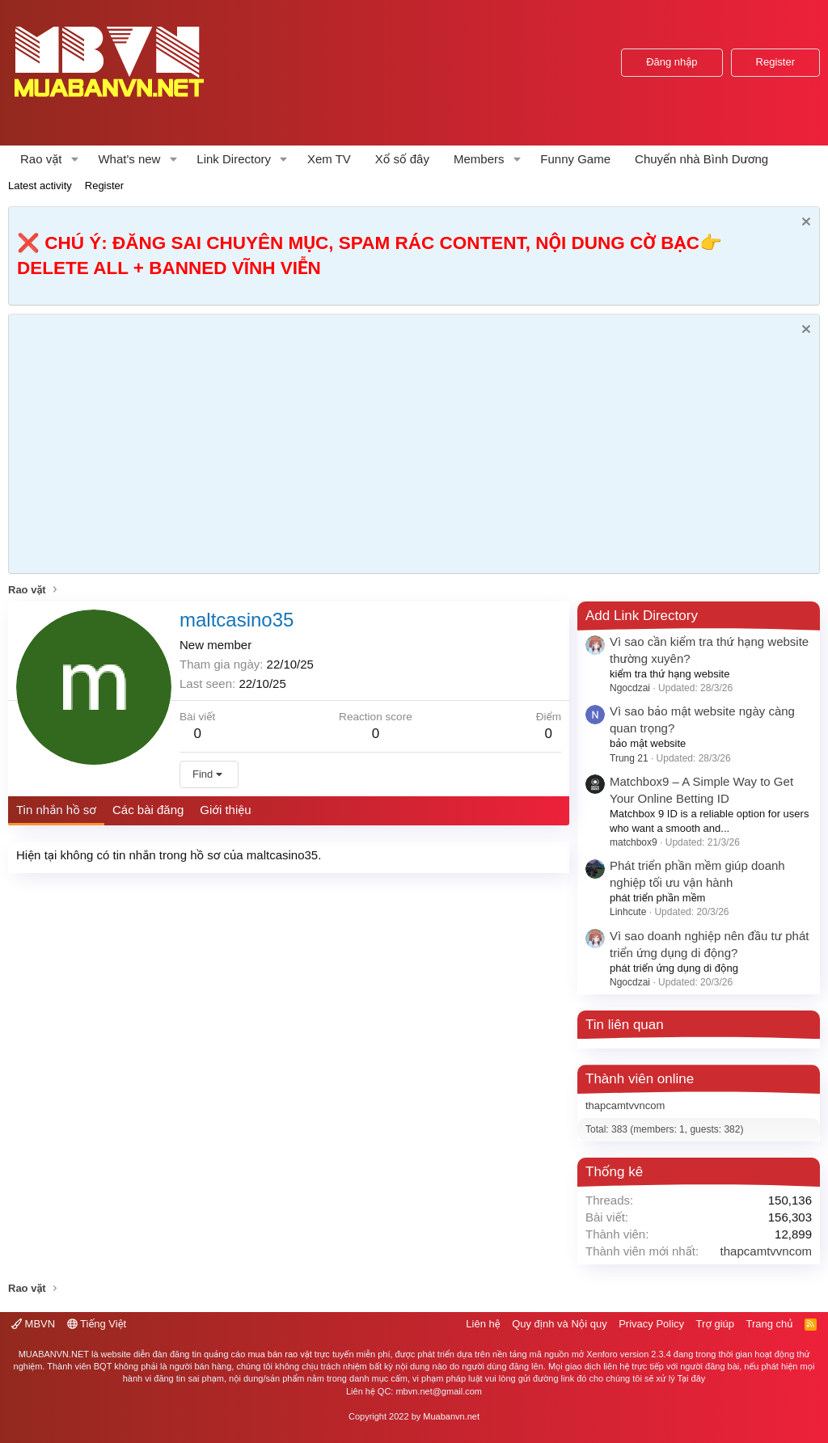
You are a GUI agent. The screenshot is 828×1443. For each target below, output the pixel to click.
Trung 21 (629, 758)
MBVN (33, 1324)
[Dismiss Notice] (804, 223)
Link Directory (233, 159)
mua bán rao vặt (279, 1354)
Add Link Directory (641, 615)
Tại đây (692, 1378)
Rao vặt (41, 159)
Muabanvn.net (451, 1416)
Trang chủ (769, 1324)
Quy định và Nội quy (559, 1324)
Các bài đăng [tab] (148, 809)
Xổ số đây (402, 159)
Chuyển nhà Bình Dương (701, 159)
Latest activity (40, 185)
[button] (74, 159)
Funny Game (575, 159)
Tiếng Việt (97, 1324)
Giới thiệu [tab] (225, 809)
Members (479, 159)
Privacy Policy (651, 1324)
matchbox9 (633, 842)
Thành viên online (639, 1078)
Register (104, 185)
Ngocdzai (630, 688)
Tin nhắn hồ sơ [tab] (56, 809)
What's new (129, 159)
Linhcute (628, 912)
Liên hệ (483, 1324)
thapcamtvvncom (625, 1105)
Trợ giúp (715, 1324)
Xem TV (329, 159)
